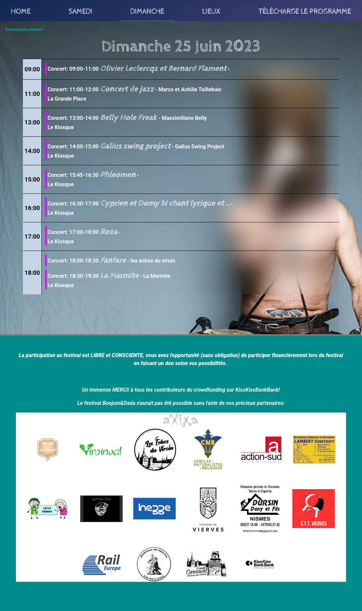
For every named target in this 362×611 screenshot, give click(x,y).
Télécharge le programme (305, 10)
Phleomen (118, 174)
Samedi (80, 10)
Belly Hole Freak (129, 117)
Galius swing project (135, 146)
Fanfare (113, 260)
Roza (108, 231)
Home (20, 10)
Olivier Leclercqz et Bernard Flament (163, 68)
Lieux (211, 10)
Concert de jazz (127, 89)
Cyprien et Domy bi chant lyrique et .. (164, 203)
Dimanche (147, 10)
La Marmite (119, 275)
